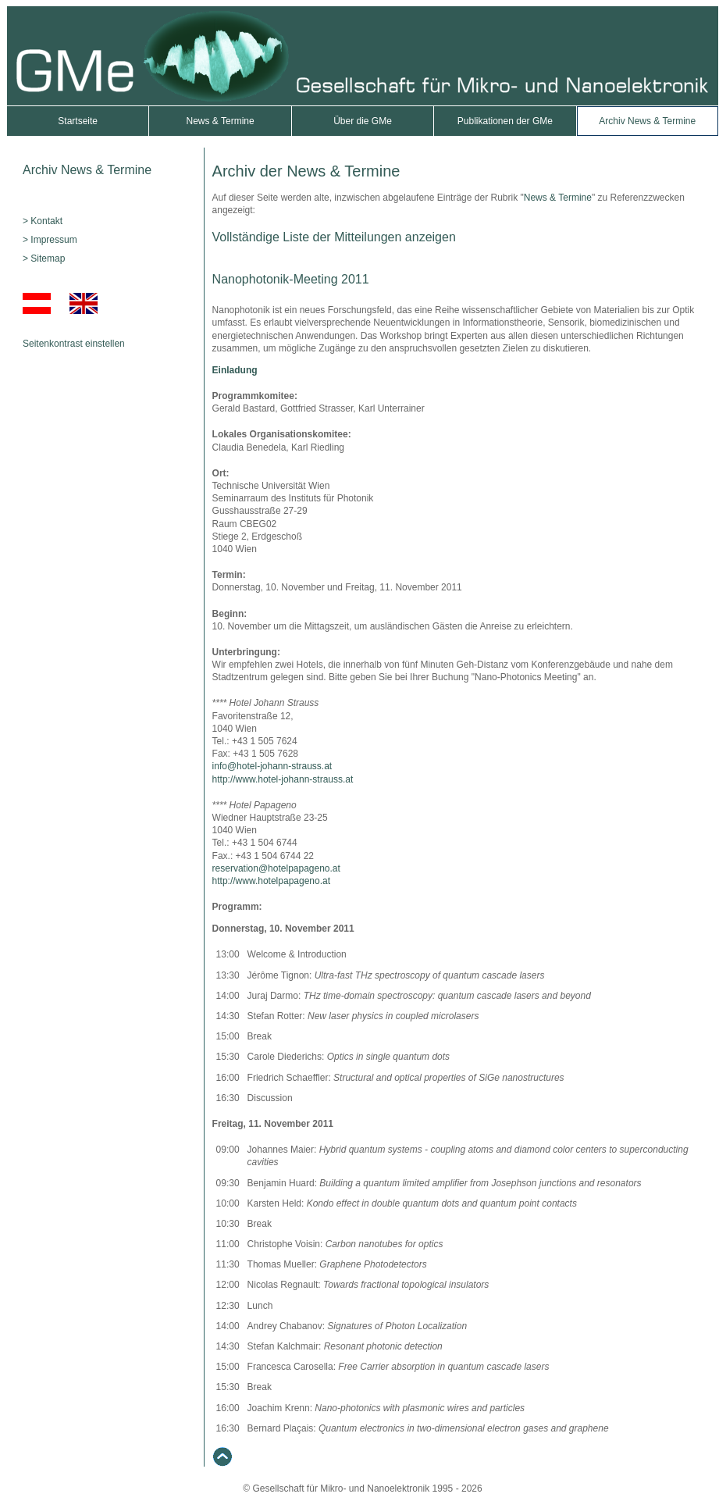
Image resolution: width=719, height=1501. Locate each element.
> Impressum (50, 239)
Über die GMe (362, 121)
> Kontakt (42, 221)
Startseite (78, 121)
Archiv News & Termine (647, 121)
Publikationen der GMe (505, 121)
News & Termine (220, 121)
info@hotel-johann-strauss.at (272, 766)
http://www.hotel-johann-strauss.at (283, 779)
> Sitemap (44, 258)
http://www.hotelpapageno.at (271, 880)
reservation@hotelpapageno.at (276, 868)
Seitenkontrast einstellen (74, 343)
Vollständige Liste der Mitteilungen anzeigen (334, 237)
